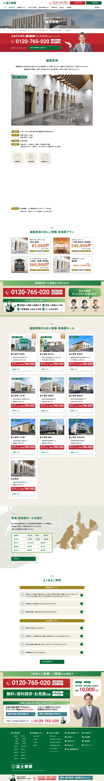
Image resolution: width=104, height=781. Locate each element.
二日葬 (35, 742)
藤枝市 (23, 749)
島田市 (16, 752)
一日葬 (35, 739)
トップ (4, 7)
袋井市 (16, 758)
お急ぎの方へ (71, 741)
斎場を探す (17, 733)
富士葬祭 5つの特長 (55, 739)
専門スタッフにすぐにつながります (60, 3)
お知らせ (70, 737)
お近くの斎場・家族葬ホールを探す (24, 30)
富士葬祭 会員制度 (55, 742)
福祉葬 (35, 745)
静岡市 (16, 736)
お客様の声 (87, 733)
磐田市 (23, 755)
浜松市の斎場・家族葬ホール (41, 30)
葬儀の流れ (53, 736)
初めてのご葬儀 (54, 733)
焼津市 (16, 749)
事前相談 (87, 741)
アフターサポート (54, 751)
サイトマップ (88, 745)
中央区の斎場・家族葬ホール (57, 30)
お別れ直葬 (36, 736)
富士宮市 (23, 746)
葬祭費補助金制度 (55, 745)
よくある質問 (53, 748)
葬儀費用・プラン (37, 733)
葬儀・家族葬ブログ (73, 733)
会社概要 (87, 737)
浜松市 (23, 736)
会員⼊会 (70, 745)
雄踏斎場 (69, 30)
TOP (12, 30)
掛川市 (16, 755)
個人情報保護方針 (72, 749)
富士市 (16, 746)
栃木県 (23, 758)
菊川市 (23, 752)
